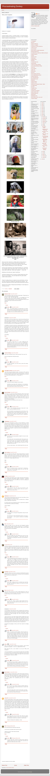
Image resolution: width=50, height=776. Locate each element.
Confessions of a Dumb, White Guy (37, 46)
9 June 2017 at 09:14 (16, 370)
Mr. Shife (6, 476)
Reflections (33, 80)
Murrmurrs (33, 72)
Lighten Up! (33, 69)
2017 (42, 115)
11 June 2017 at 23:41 (13, 672)
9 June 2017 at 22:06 (15, 434)
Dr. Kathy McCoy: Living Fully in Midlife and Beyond (39, 52)
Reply (6, 349)
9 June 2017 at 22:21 (15, 580)
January (43, 157)
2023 (42, 107)
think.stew (32, 86)
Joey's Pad (33, 67)
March (43, 154)
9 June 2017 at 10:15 (14, 392)
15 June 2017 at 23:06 (15, 714)
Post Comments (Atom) (10, 767)
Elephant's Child (33, 56)
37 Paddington (33, 41)
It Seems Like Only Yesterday (36, 64)
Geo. (5, 523)
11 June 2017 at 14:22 (12, 644)
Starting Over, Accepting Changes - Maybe (38, 84)
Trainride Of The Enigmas (35, 90)
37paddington (7, 421)
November (44, 118)
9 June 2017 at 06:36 (14, 352)
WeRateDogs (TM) (34, 95)
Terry (5, 590)
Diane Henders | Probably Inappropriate (37, 50)
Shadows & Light (34, 82)
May (43, 151)
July (43, 124)
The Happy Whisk (34, 85)
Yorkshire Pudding (8, 352)
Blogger (31, 771)
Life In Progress (33, 68)
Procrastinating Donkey (12, 6)
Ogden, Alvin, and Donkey (45, 134)
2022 (42, 108)
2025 (42, 104)
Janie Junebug (7, 452)
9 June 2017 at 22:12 (15, 511)
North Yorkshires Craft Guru (35, 73)
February (44, 155)
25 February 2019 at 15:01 (16, 738)
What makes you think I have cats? (36, 97)
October (43, 119)
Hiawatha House (34, 59)
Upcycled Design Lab (34, 93)
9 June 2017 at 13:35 (15, 307)
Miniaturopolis (33, 71)
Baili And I (32, 42)
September (44, 121)
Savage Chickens (34, 81)
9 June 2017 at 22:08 (15, 466)
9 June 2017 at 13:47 (15, 406)
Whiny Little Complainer (44, 144)
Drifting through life (34, 54)
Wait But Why (33, 94)
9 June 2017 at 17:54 (11, 571)
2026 (42, 102)
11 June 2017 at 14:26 (15, 660)
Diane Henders (7, 672)
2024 (42, 105)
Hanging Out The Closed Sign (45, 129)
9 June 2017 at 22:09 (15, 486)
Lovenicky (6, 571)
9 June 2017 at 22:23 (15, 599)
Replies (7, 305)
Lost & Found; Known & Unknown (44, 149)
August (43, 122)
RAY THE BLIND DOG (34, 77)
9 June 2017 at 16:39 (11, 476)
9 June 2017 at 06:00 (12, 317)
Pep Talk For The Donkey (45, 132)
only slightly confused (8, 370)
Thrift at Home (33, 89)
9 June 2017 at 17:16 (12, 495)
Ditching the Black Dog (35, 51)
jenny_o (8, 307)
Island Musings (33, 63)
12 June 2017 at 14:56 (15, 684)
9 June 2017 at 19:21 (10, 590)
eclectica (32, 55)
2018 (42, 114)
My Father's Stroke (44, 127)
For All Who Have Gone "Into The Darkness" (45, 137)
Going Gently (33, 58)
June (43, 125)
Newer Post (4, 765)
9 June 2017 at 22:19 (15, 556)
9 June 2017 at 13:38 (15, 340)
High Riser (33, 60)
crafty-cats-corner (34, 47)
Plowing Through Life (34, 76)
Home (3, 10)
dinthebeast (7, 495)
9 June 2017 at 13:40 (15, 380)
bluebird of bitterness (34, 43)
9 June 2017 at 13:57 (13, 421)
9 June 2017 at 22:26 (15, 630)
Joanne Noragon (7, 392)
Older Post (26, 765)
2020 (42, 111)
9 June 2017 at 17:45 (9, 523)
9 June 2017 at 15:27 (13, 452)
